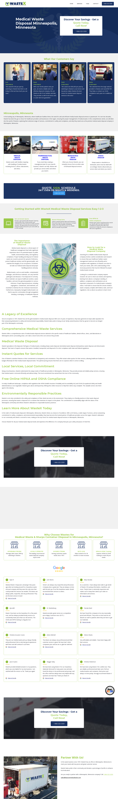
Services (79, 3)
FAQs (87, 3)
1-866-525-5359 (81, 31)
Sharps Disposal (101, 156)
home (71, 3)
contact (96, 3)
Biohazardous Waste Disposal (73, 157)
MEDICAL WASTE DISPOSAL (17, 157)
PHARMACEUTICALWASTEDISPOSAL (45, 157)
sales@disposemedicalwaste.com (71, 777)
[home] (15, 3)
